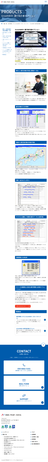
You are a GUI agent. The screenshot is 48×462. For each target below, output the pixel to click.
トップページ (6, 432)
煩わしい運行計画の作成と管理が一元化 (7, 29)
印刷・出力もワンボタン (7, 40)
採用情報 (34, 439)
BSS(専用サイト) (7, 442)
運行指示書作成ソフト (8, 445)
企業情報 (34, 434)
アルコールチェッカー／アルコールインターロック (14, 447)
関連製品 (4, 54)
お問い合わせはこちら (21, 306)
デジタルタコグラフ (8, 448)
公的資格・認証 (35, 437)
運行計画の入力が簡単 (7, 33)
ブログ (33, 432)
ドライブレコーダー (8, 450)
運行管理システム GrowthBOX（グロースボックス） (18, 23)
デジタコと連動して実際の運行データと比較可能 (7, 44)
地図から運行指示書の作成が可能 (7, 36)
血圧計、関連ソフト (8, 452)
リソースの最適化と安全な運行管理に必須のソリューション (7, 51)
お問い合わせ (35, 441)
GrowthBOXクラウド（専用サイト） (11, 436)
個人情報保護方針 (36, 444)
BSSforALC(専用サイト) (8, 443)
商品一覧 (5, 23)
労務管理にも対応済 (7, 47)
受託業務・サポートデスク (9, 454)
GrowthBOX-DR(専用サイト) (9, 438)
